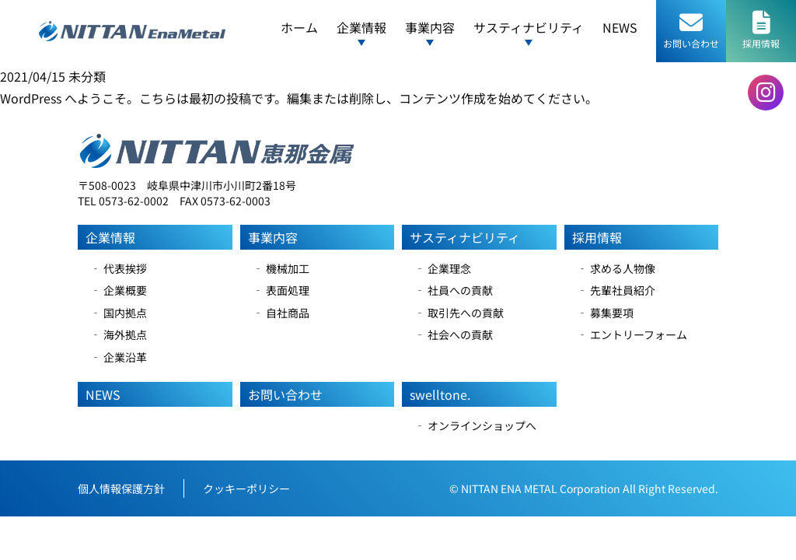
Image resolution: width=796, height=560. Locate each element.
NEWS (619, 27)
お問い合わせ (285, 394)
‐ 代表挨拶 (118, 268)
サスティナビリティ (465, 237)
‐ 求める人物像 (616, 268)
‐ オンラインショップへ (475, 425)
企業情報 (110, 237)
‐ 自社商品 (281, 312)
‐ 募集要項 (605, 312)
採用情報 (597, 237)
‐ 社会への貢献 (453, 334)
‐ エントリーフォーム (632, 334)
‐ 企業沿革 (118, 357)
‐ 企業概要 (118, 290)
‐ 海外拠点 (118, 334)
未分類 (87, 76)
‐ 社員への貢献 (453, 290)
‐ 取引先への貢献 (459, 312)
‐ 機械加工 (281, 268)
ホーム (299, 27)
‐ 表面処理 (281, 290)
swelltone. (440, 394)
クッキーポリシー (246, 488)
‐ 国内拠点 (118, 312)
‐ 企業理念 (442, 268)
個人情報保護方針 (121, 488)
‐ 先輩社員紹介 (616, 290)
